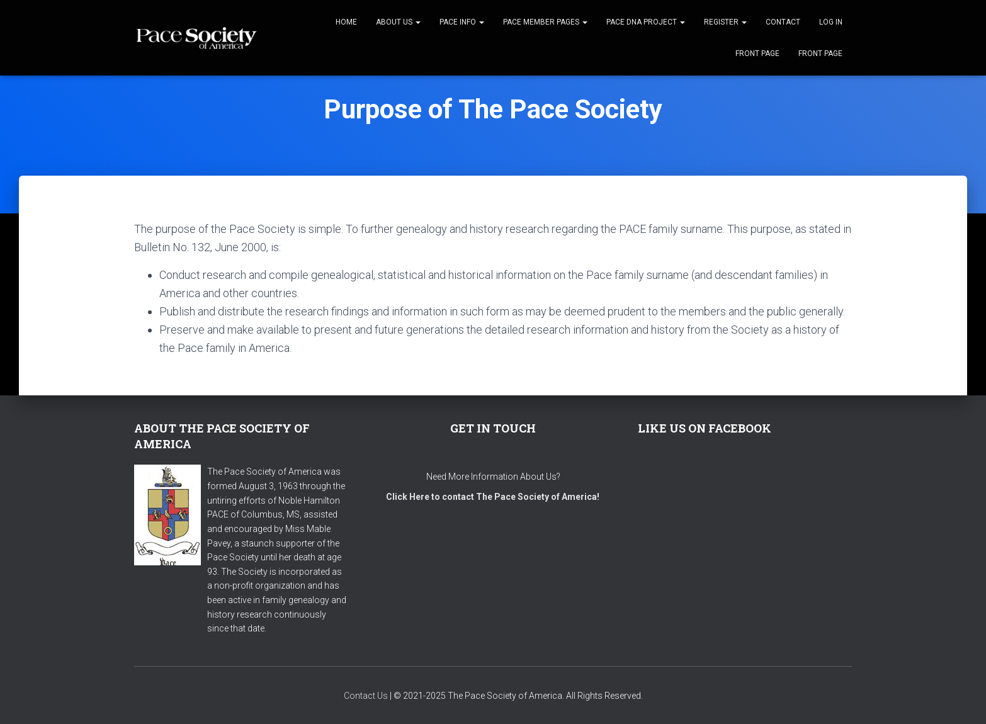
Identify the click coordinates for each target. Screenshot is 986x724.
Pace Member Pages (545, 22)
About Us (398, 22)
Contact (783, 22)
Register (725, 22)
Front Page (757, 53)
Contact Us (366, 696)
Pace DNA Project (645, 22)
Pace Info (461, 22)
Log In (830, 22)
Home (346, 22)
